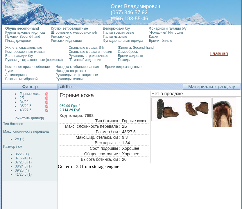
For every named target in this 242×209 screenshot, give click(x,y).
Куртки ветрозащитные (69, 28)
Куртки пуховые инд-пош (25, 32)
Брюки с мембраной (21, 79)
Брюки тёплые (160, 41)
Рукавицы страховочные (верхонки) (34, 60)
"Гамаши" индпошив (85, 60)
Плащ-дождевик (18, 41)
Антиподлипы (16, 75)
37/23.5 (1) (23, 162)
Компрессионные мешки (25, 52)
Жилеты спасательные (23, 48)
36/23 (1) (22, 154)
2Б (22, 98)
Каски (153, 37)
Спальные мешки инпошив (90, 52)
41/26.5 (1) (23, 174)
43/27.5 (25, 110)
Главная (219, 53)
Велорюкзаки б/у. (116, 28)
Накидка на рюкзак (70, 71)
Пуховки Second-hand (22, 37)
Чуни (9, 71)
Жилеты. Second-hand (136, 48)
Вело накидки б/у (19, 56)
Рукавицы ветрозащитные (76, 75)
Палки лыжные (115, 37)
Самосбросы (128, 52)
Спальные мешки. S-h (86, 48)
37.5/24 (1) (23, 158)
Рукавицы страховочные (88, 56)
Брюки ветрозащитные (123, 67)
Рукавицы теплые (69, 79)
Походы (124, 60)
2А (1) (19, 139)
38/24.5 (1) (23, 166)
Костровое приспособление (27, 67)
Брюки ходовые (130, 56)
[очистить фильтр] (29, 118)
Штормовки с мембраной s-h (74, 32)
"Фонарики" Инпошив (166, 32)
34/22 (24, 102)
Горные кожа (30, 94)
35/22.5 (25, 106)
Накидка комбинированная (77, 67)
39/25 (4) (22, 170)
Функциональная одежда (123, 41)
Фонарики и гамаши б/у (168, 28)
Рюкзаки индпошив (66, 41)
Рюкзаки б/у (60, 37)
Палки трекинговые (118, 32)
